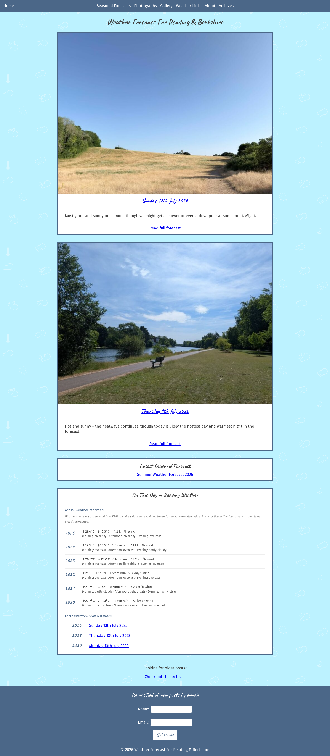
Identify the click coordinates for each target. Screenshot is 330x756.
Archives (226, 5)
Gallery (166, 5)
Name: (165, 709)
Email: (165, 722)
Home (8, 5)
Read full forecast (165, 228)
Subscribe (165, 734)
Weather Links (188, 5)
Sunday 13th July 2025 (108, 625)
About (210, 5)
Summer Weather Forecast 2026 (165, 474)
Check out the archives (165, 676)
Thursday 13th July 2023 (109, 635)
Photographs (145, 5)
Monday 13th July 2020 (109, 645)
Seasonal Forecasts (114, 5)
